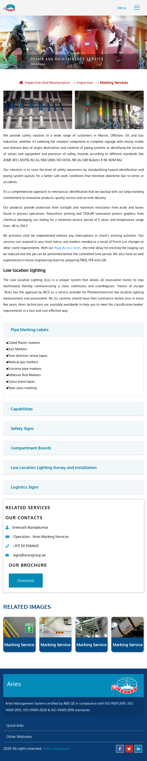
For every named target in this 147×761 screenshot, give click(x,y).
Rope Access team (67, 248)
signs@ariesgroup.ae (29, 555)
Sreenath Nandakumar (30, 527)
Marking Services (114, 82)
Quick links (15, 725)
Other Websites (19, 736)
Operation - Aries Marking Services (41, 536)
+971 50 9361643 (26, 546)
